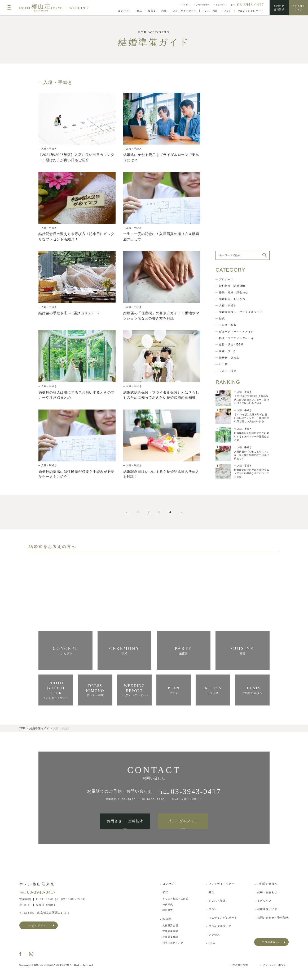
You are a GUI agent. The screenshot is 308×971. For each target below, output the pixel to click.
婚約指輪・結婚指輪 (232, 114)
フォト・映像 (227, 198)
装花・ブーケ (227, 179)
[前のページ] (127, 512)
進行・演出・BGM (231, 172)
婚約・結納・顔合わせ (233, 120)
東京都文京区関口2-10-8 (44, 913)
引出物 (223, 192)
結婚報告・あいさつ (232, 127)
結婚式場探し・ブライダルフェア (241, 140)
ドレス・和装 (227, 153)
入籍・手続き (227, 133)
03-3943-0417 (41, 892)
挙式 (222, 146)
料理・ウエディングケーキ (236, 166)
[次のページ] (181, 512)
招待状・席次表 (229, 186)
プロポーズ (226, 107)
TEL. (190, 791)
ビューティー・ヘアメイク (236, 159)
